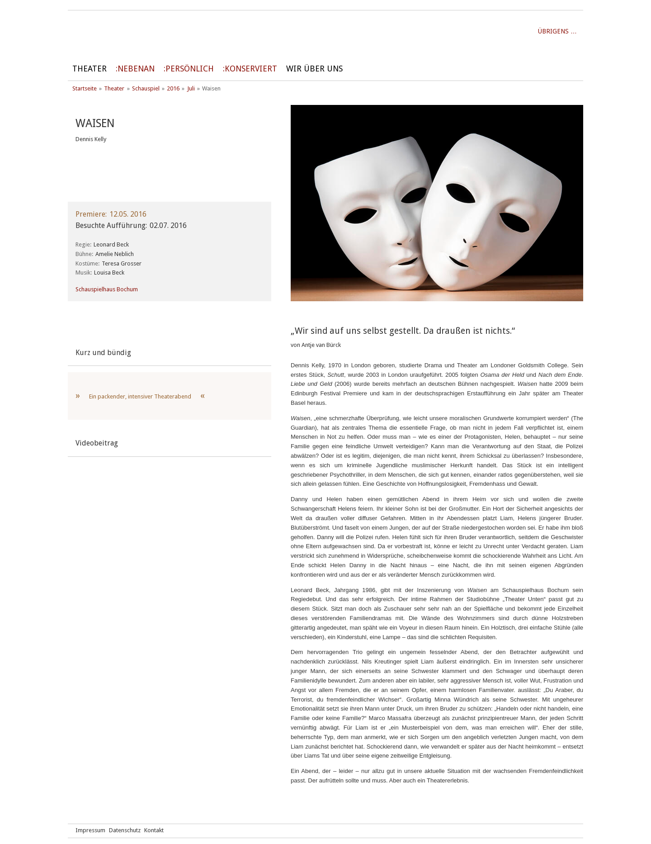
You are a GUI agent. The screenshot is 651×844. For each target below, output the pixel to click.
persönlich (189, 68)
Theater (89, 68)
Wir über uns (314, 68)
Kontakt (154, 830)
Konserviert (251, 68)
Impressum (90, 830)
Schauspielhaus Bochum (106, 289)
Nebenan (136, 68)
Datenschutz (125, 830)
